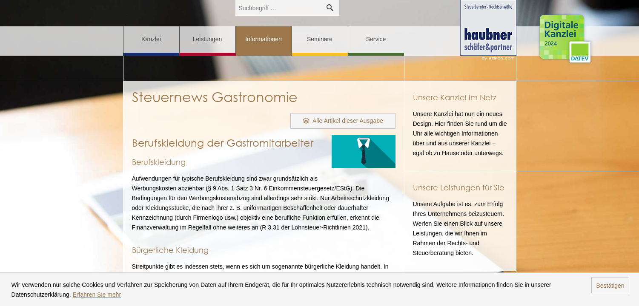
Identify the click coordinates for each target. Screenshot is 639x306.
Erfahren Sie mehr (97, 294)
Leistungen (207, 39)
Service (376, 39)
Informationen (263, 39)
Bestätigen (610, 285)
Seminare (319, 39)
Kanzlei (151, 39)
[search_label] (278, 8)
